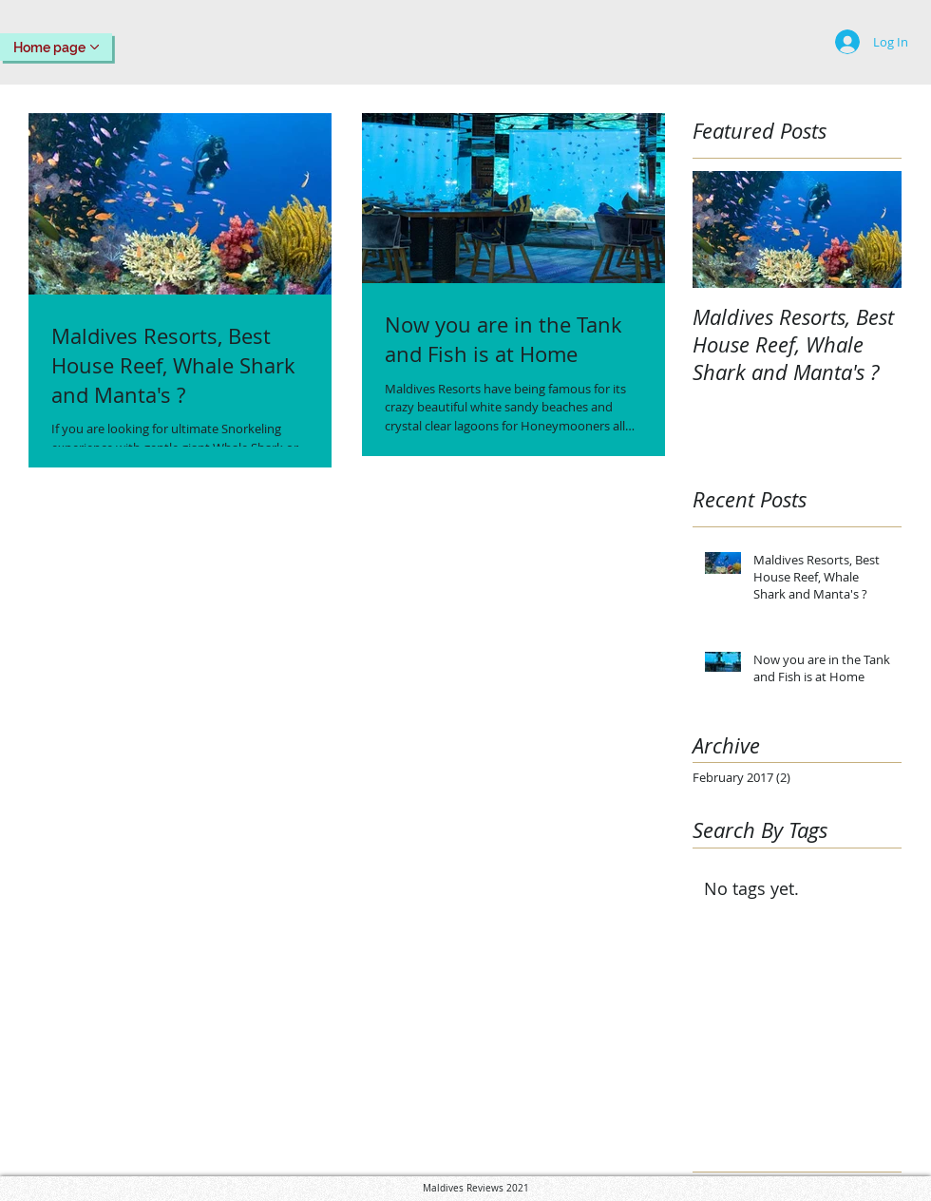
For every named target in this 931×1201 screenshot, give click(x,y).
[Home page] (56, 47)
